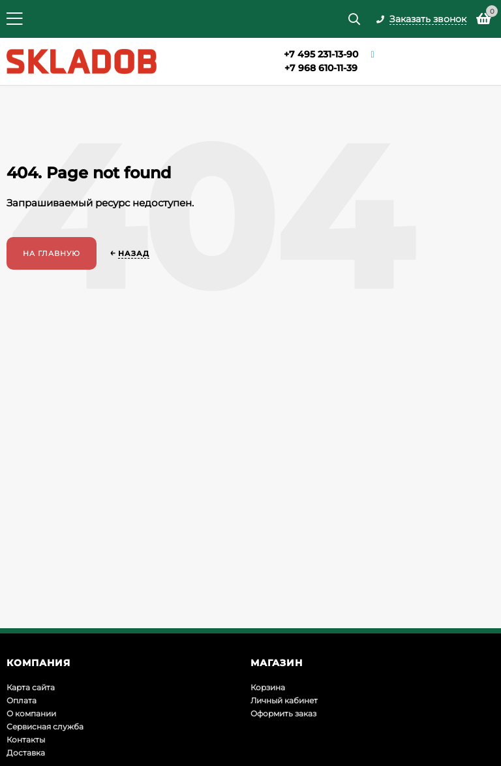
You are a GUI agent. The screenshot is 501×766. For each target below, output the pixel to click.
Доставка (26, 753)
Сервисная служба (45, 726)
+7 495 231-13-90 (321, 54)
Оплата (22, 700)
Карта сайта (31, 687)
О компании (31, 713)
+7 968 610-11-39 (320, 68)
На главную (51, 253)
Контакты (26, 739)
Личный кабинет (284, 700)
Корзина (267, 687)
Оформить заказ (283, 713)
